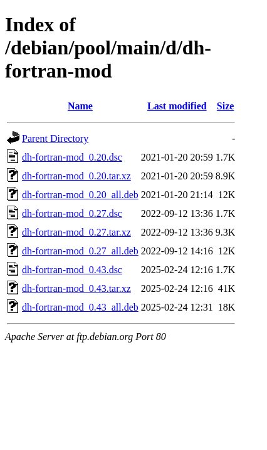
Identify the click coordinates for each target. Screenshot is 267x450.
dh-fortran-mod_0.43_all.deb (80, 307)
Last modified (177, 106)
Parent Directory (55, 138)
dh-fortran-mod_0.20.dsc (72, 157)
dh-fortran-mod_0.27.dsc (72, 213)
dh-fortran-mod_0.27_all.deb (80, 251)
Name (80, 106)
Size (225, 106)
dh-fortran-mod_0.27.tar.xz (76, 232)
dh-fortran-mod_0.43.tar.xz (76, 288)
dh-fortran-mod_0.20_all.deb (80, 194)
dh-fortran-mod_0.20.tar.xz (76, 176)
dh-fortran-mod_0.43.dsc (72, 269)
